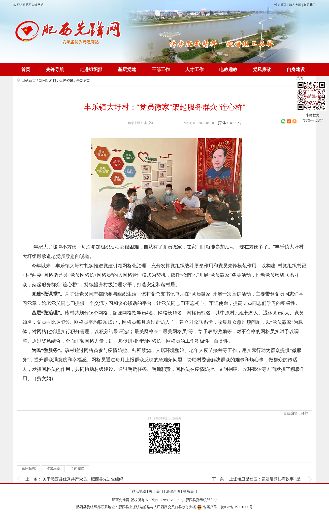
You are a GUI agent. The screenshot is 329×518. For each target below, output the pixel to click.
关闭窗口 (78, 469)
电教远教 (228, 69)
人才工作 (194, 69)
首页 (25, 69)
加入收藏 (295, 5)
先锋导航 (55, 69)
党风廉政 (262, 69)
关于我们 (156, 491)
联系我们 (310, 5)
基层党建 (127, 69)
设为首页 (280, 5)
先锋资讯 (66, 81)
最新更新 (83, 81)
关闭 (299, 78)
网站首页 (29, 81)
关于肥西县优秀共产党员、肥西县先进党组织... (84, 479)
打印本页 (53, 469)
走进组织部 (91, 69)
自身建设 (296, 69)
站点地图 (139, 491)
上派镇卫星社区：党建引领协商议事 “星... (266, 479)
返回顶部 (29, 469)
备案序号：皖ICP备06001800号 (225, 507)
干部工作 (161, 69)
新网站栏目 (47, 81)
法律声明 (173, 491)
